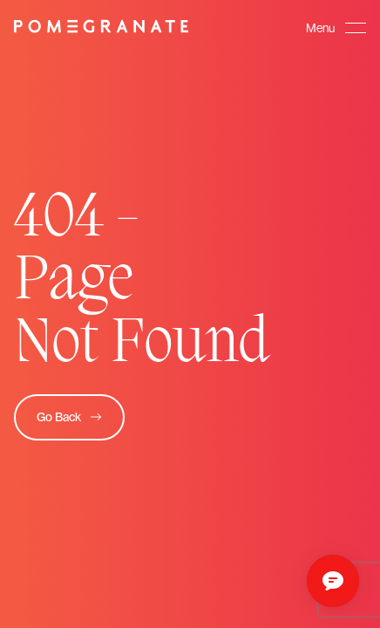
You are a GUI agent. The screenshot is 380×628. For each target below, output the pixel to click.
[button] (336, 28)
